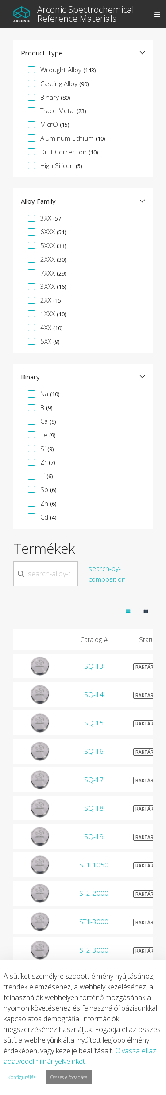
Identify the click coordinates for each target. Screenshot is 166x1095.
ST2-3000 (93, 949)
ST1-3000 (93, 921)
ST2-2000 (93, 893)
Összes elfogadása (69, 1077)
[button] (83, 52)
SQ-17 (94, 779)
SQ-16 (94, 751)
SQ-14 (94, 694)
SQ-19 (94, 836)
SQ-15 (94, 722)
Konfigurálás (21, 1077)
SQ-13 (94, 666)
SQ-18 (94, 808)
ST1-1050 (93, 864)
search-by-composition (107, 573)
